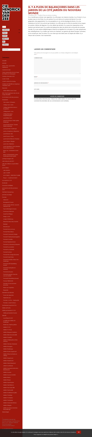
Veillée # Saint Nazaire (8, 382)
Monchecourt (6, 226)
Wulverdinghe (5, 412)
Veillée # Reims (7, 377)
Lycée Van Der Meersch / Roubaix (11, 139)
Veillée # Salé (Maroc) (8, 385)
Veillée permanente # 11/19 (8, 310)
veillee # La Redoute (8, 365)
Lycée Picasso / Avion (8, 136)
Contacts (5, 44)
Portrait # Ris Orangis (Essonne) (11, 254)
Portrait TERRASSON (8, 281)
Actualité (4, 60)
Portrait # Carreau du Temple (10, 234)
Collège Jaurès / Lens (8, 111)
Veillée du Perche (6, 308)
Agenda (5, 35)
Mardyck (5, 224)
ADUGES (4, 63)
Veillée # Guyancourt (8, 358)
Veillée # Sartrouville (8, 390)
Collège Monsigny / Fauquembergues (8, 114)
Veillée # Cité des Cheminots (10, 344)
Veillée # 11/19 (6, 327)
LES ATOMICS (5, 168)
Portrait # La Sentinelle (8, 249)
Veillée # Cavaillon (7, 337)
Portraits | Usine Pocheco (9, 303)
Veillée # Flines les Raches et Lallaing (48, 15)
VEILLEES (4, 315)
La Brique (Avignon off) (7, 158)
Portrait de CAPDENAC (7, 185)
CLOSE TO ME (5, 79)
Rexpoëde (5, 290)
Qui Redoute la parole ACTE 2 (9, 305)
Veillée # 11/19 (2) (7, 329)
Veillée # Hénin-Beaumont (9, 363)
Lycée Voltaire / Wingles (9, 141)
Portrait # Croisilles (8, 239)
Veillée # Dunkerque (8, 349)
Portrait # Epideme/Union (9, 242)
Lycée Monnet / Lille (8, 133)
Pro (4, 41)
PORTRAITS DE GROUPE (8, 292)
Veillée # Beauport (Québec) (10, 332)
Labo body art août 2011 (8, 161)
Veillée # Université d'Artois (10, 403)
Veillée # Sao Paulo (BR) (9, 387)
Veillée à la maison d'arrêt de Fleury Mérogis (10, 408)
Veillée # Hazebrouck (8, 360)
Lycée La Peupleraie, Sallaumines (11, 131)
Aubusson (5, 199)
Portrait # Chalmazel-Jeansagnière (11, 237)
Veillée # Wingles (7, 405)
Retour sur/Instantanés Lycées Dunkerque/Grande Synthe (10, 155)
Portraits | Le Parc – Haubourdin (11, 300)
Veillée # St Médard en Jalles (10, 392)
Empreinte (4, 88)
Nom (36, 76)
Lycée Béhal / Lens (7, 118)
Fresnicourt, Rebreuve (8, 211)
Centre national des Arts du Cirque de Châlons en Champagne (10, 73)
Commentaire (38, 58)
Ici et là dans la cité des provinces (10, 97)
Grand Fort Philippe (8, 214)
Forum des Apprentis (8, 295)
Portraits (4, 197)
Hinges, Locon (6, 216)
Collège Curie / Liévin (8, 105)
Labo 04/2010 (6, 170)
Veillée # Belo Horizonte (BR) (10, 335)
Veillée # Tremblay (7, 395)
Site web (36, 89)
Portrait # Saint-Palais (8, 257)
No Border (4, 183)
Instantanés (5, 99)
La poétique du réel (8, 318)
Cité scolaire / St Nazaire (9, 102)
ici (57, 434)
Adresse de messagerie (41, 83)
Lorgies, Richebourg (8, 219)
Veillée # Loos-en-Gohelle (9, 375)
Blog (4, 27)
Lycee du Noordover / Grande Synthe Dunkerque (10, 125)
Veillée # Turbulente (8, 400)
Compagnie (6, 30)
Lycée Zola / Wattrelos (8, 144)
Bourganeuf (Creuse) (8, 202)
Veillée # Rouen (7, 380)
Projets (5, 32)
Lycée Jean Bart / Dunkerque (10, 128)
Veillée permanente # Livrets (10, 313)
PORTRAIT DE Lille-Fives (8, 192)
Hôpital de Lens (7, 297)
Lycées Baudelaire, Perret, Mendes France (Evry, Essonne (11, 147)
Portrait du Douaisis (8, 272)
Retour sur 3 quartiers (8, 287)
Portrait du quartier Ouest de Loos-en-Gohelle (10, 275)
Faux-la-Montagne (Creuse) (9, 209)
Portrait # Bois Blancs (8, 231)
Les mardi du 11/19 (7, 180)
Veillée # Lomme (7, 372)
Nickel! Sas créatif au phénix (10, 324)
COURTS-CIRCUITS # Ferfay (9, 81)
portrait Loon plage (7, 194)
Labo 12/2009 (6, 173)
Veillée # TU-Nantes (8, 397)
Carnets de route (6, 70)
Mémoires (5, 38)
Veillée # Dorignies (7, 346)
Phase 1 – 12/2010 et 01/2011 (10, 178)
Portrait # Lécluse (7, 252)
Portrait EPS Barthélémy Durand (11, 278)
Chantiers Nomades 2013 (8, 76)
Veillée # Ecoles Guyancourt (10, 351)
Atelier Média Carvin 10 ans (9, 90)
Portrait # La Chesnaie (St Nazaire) (11, 244)
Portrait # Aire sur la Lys (9, 229)
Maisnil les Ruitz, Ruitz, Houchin (10, 221)
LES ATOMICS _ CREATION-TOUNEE (11, 175)
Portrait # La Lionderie (8, 247)
